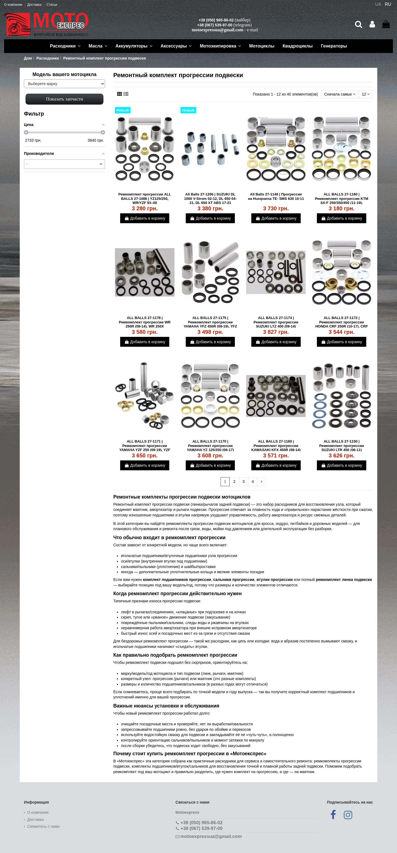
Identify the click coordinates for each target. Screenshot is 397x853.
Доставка (35, 5)
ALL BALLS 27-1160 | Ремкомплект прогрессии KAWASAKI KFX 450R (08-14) (276, 445)
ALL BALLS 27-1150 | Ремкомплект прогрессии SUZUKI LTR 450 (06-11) (341, 445)
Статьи (51, 5)
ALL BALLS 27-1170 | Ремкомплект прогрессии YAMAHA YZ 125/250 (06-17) (210, 445)
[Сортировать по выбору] (340, 94)
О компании (13, 5)
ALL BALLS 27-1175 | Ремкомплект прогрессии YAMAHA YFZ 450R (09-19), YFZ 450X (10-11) (210, 324)
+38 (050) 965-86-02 (216, 20)
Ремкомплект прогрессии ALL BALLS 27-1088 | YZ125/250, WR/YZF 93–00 (145, 198)
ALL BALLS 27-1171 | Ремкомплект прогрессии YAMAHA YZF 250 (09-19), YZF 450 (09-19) (144, 447)
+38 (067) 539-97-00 (214, 25)
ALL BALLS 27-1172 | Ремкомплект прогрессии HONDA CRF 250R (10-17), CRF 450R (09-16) (341, 324)
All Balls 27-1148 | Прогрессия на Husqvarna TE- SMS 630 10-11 (276, 196)
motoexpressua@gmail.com (217, 29)
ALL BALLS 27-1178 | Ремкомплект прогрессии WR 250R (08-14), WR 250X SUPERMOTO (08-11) (144, 324)
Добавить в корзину (144, 218)
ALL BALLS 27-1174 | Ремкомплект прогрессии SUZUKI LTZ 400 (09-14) (276, 322)
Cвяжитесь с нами (43, 826)
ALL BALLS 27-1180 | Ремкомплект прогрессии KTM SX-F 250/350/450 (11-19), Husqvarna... (341, 200)
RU (388, 4)
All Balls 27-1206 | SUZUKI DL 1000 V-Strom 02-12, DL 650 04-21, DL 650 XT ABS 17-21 (210, 198)
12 (366, 94)
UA (378, 4)
